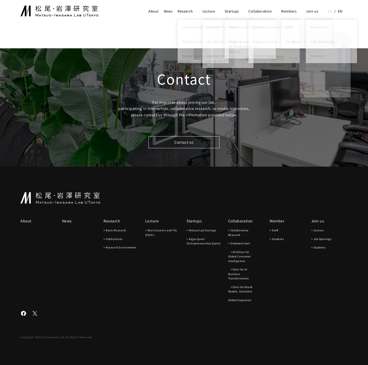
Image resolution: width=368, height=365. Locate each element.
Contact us (184, 142)
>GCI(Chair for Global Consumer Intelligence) (239, 256)
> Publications (113, 239)
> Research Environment (119, 247)
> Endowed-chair (239, 243)
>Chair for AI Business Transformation (238, 273)
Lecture (208, 11)
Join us (312, 11)
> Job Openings (321, 239)
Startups (232, 11)
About (153, 11)
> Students (277, 239)
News (168, 11)
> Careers (317, 230)
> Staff (274, 230)
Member (277, 220)
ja (330, 11)
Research (185, 11)
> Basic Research (114, 230)
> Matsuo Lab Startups (201, 230)
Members (288, 11)
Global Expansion (239, 300)
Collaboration (260, 11)
